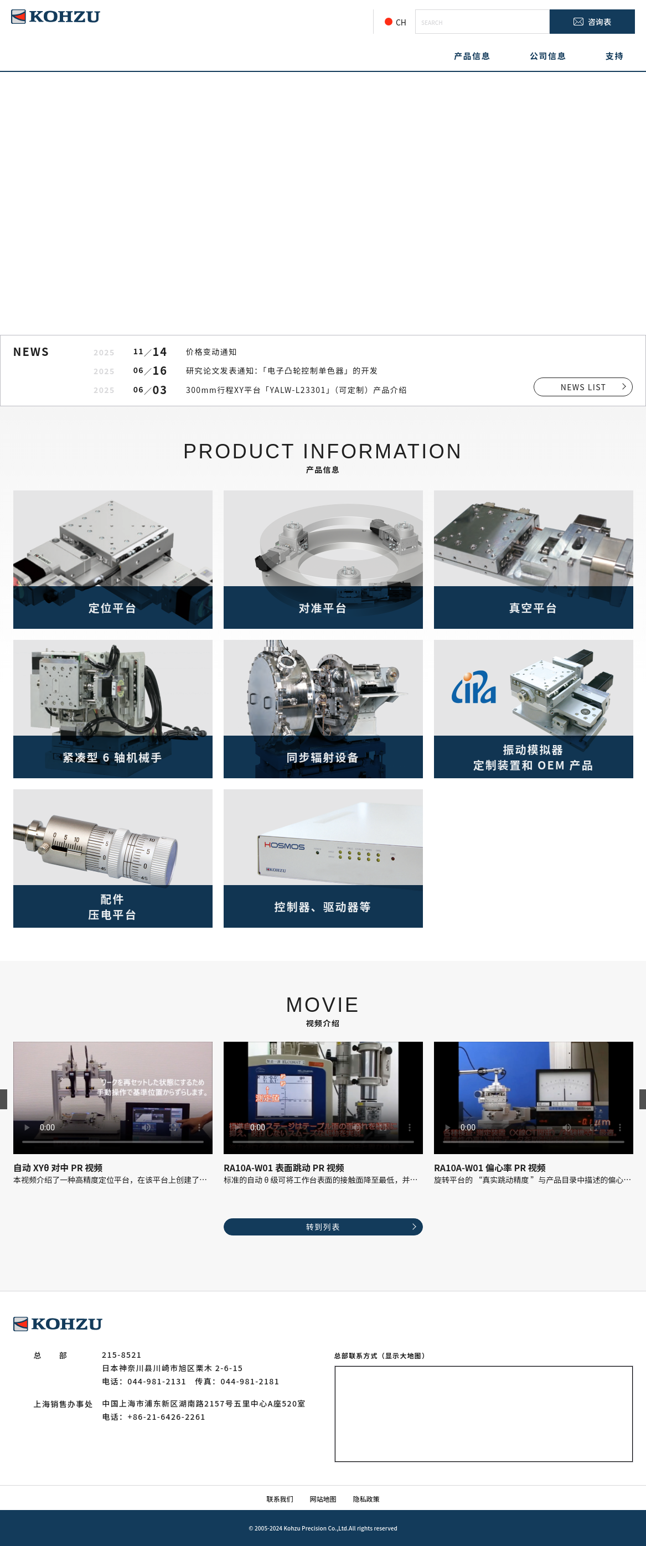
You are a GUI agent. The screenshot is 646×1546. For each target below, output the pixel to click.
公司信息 (548, 55)
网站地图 (322, 1498)
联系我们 (279, 1498)
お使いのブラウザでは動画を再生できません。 (113, 1098)
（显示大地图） (403, 1355)
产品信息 (472, 55)
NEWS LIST (584, 386)
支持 (615, 55)
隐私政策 (366, 1498)
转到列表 (323, 1226)
